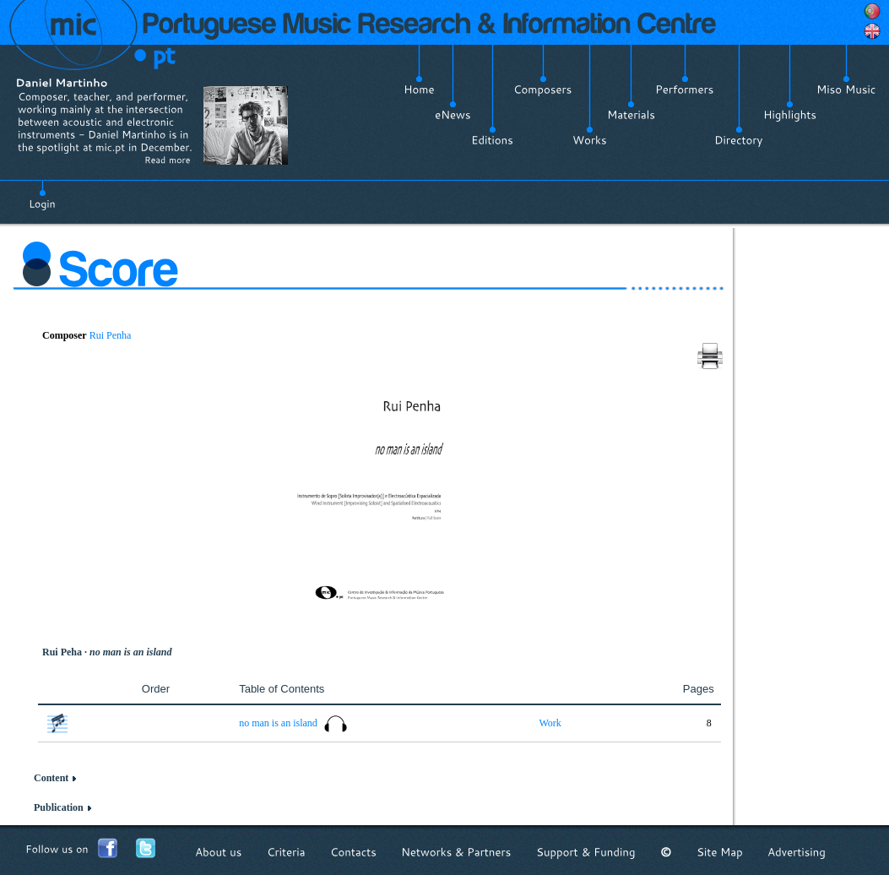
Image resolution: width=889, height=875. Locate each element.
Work (550, 723)
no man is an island (279, 723)
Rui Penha (110, 335)
